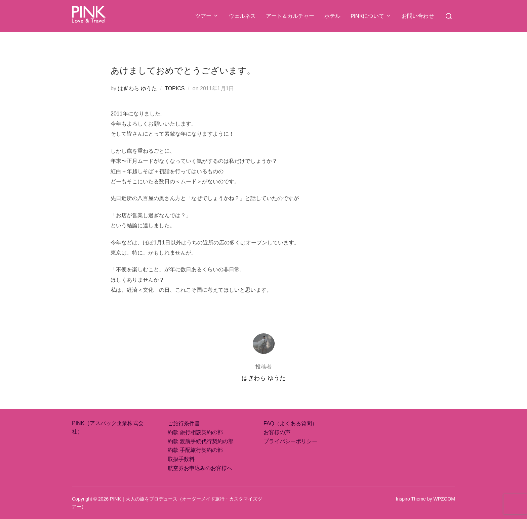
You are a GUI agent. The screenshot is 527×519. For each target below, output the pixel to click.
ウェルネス (242, 15)
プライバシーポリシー (290, 441)
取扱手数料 (181, 459)
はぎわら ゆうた (137, 88)
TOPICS (175, 88)
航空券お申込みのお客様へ (200, 468)
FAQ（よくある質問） (290, 423)
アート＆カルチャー (290, 15)
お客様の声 (277, 432)
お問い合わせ (418, 15)
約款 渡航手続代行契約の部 (201, 441)
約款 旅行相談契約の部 (195, 432)
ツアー (207, 15)
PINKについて (371, 15)
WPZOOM (444, 499)
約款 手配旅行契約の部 (195, 450)
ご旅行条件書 (184, 423)
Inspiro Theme (411, 499)
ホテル (332, 15)
